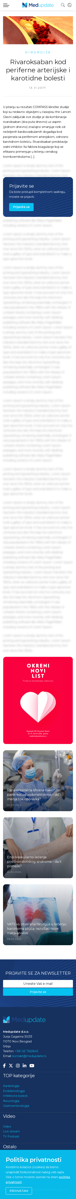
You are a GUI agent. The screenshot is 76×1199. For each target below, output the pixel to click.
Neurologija (11, 1101)
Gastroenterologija (16, 1106)
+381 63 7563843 (26, 1051)
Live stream (11, 1131)
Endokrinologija (14, 1091)
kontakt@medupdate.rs (29, 1056)
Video (7, 1126)
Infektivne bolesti (15, 1096)
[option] (38, 700)
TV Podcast (11, 1136)
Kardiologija (11, 1086)
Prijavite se (21, 207)
